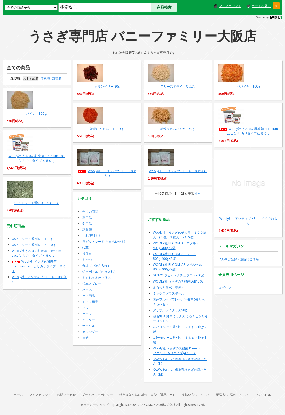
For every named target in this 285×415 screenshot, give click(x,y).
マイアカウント (230, 6)
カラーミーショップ (94, 404)
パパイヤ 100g (248, 86)
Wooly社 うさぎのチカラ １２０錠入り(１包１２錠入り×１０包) (179, 234)
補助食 (87, 253)
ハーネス (88, 289)
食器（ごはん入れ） (96, 265)
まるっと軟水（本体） (168, 287)
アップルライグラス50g (170, 310)
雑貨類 (87, 229)
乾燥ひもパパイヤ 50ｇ (177, 128)
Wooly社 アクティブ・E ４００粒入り (178, 171)
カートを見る (261, 6)
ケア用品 (88, 295)
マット (87, 308)
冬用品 (87, 223)
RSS (257, 395)
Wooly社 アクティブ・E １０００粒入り (248, 221)
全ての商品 (90, 211)
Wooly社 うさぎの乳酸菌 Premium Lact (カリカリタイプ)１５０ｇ (248, 131)
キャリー (88, 320)
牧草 (85, 247)
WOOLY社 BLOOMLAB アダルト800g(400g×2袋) (176, 245)
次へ (198, 193)
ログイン (224, 287)
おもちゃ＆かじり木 (96, 277)
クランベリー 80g (107, 86)
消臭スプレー (91, 283)
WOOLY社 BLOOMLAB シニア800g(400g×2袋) (174, 256)
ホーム (18, 395)
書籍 (85, 338)
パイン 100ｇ (36, 113)
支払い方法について (196, 395)
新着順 (56, 78)
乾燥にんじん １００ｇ (107, 128)
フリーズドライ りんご (178, 86)
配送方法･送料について (232, 395)
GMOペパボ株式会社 (160, 404)
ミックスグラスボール (168, 293)
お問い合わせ (66, 395)
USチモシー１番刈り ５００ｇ (36, 203)
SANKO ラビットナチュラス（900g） (179, 275)
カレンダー (90, 332)
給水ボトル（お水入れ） (99, 271)
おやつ (87, 259)
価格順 (45, 78)
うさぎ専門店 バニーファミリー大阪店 (142, 36)
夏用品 (87, 217)
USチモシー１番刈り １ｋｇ (32, 239)
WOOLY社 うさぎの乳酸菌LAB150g (178, 281)
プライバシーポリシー (97, 395)
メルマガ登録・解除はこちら (238, 259)
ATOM (267, 395)
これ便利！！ (91, 235)
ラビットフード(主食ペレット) (103, 241)
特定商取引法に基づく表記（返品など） (147, 395)
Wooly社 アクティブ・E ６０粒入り (107, 173)
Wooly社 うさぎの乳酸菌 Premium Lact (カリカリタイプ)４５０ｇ (37, 158)
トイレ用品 (90, 301)
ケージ (87, 314)
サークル (88, 326)
